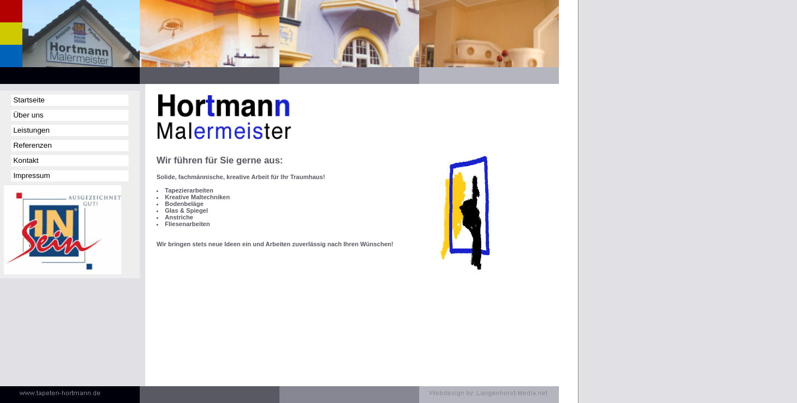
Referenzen (31, 145)
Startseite (28, 100)
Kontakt (25, 160)
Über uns (27, 115)
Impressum (30, 175)
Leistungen (30, 130)
